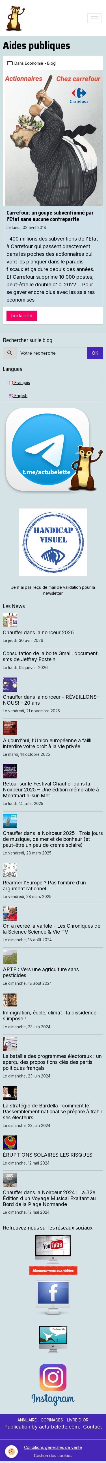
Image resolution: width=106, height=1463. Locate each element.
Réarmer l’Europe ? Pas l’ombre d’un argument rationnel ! (44, 885)
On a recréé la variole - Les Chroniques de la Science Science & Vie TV (51, 929)
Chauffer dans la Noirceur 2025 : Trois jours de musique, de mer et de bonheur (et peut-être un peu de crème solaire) (53, 839)
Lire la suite (21, 315)
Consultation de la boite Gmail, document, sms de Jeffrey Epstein (51, 656)
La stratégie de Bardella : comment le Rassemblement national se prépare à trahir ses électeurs (52, 1111)
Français (19, 382)
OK (95, 353)
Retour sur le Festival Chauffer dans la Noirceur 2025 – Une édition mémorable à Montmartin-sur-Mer (51, 789)
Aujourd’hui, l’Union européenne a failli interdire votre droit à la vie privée (47, 743)
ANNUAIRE (27, 1419)
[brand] (16, 18)
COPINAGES (52, 1419)
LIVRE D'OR (77, 1419)
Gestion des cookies (53, 1455)
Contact (92, 1427)
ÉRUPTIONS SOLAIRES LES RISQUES (47, 1155)
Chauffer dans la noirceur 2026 (38, 632)
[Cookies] (11, 1451)
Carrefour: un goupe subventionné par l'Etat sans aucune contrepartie (50, 215)
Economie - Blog (40, 63)
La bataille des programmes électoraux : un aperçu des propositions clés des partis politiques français (52, 1062)
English (18, 395)
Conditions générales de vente (53, 1447)
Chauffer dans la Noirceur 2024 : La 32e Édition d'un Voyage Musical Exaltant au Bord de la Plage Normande (49, 1198)
